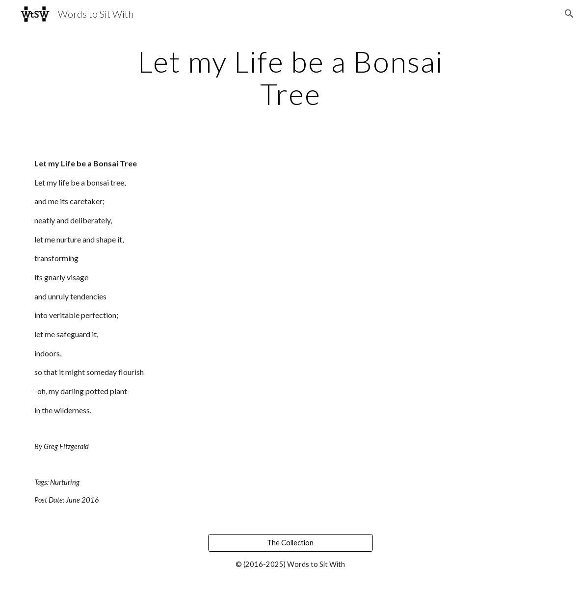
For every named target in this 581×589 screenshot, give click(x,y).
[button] (569, 14)
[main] (290, 77)
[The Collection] (290, 542)
